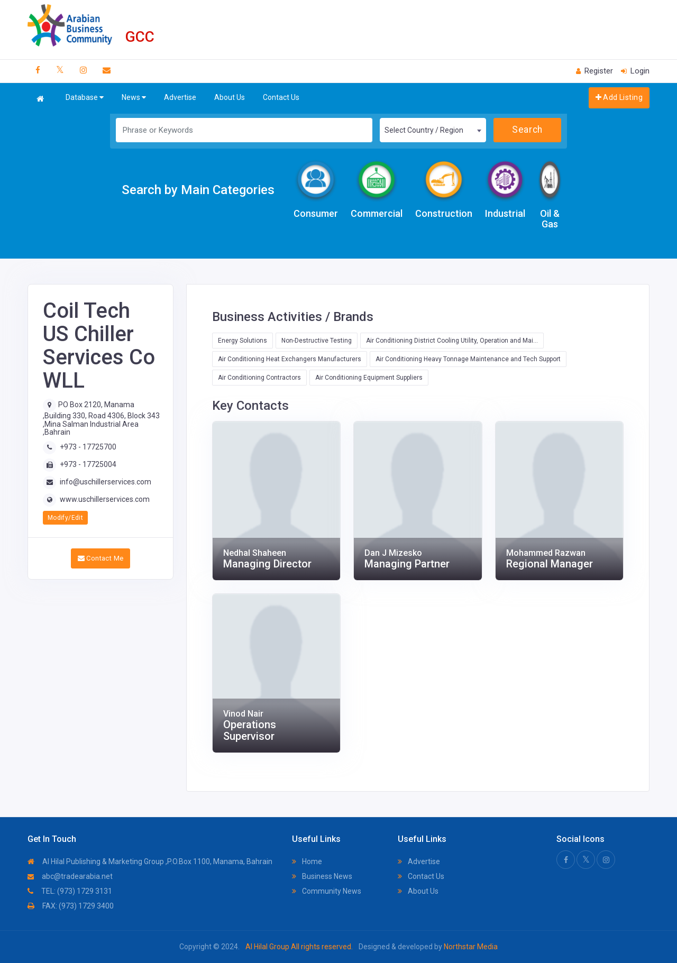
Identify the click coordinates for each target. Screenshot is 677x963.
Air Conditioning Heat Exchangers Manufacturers (289, 359)
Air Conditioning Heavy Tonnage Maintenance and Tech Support (468, 359)
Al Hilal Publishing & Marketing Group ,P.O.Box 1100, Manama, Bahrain (150, 861)
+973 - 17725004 (88, 464)
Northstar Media (470, 946)
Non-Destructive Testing (316, 340)
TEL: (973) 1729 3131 (70, 891)
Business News (322, 876)
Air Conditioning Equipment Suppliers (369, 377)
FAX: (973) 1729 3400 (71, 906)
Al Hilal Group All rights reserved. (299, 946)
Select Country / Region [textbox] (424, 130)
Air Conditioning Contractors (259, 377)
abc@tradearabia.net (70, 876)
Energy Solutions (242, 340)
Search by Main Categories (198, 190)
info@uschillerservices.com (105, 482)
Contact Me (101, 558)
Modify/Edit (65, 517)
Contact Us (281, 97)
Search (527, 129)
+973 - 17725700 (88, 447)
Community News (326, 891)
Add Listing (619, 97)
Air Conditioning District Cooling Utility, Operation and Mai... (452, 340)
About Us (229, 97)
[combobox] (433, 130)
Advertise (180, 97)
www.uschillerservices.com (105, 499)
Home (307, 861)
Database (85, 97)
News (134, 97)
